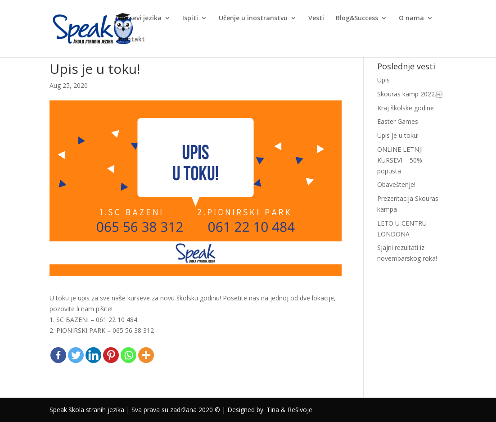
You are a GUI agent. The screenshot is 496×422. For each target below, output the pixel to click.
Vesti (316, 18)
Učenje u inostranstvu (253, 18)
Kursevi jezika (140, 18)
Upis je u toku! (398, 135)
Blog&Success (357, 18)
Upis (383, 80)
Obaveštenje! (396, 184)
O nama (411, 18)
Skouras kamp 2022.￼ (409, 94)
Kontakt (132, 39)
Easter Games (397, 121)
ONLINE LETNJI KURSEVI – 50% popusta (400, 160)
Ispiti (190, 18)
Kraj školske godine (405, 108)
